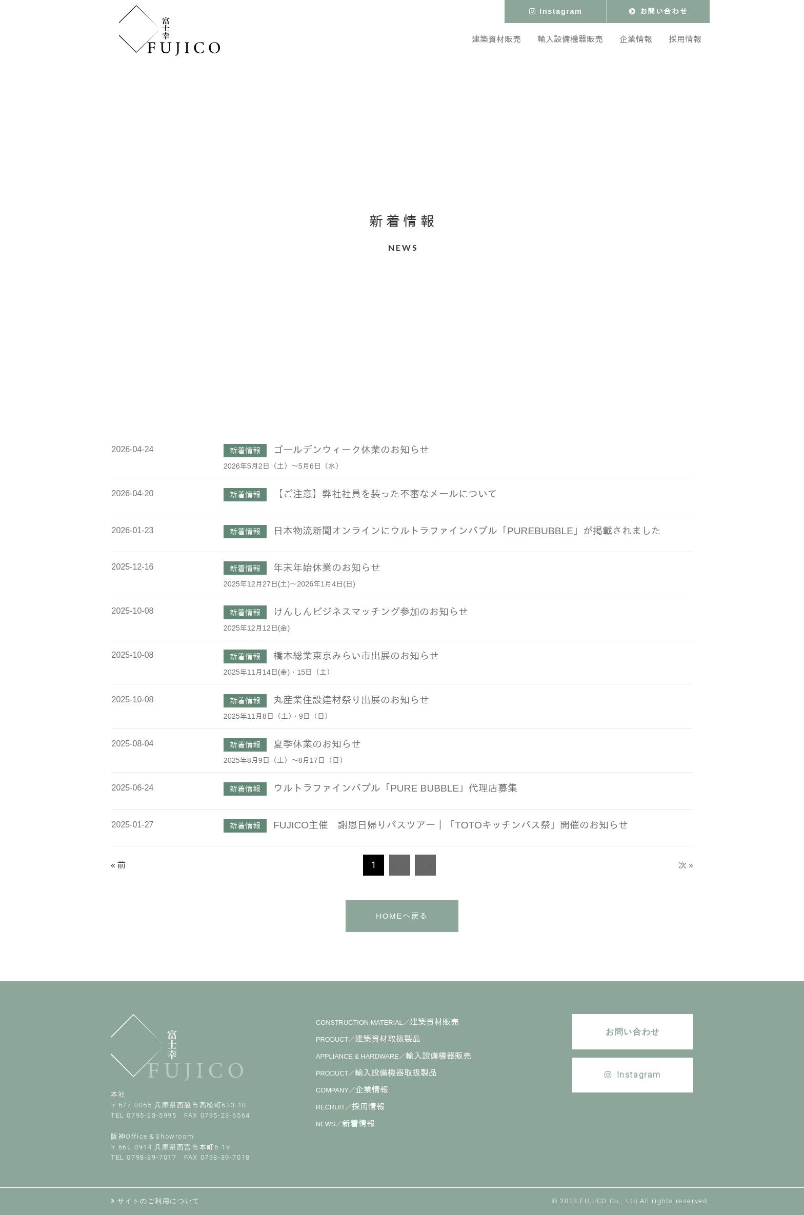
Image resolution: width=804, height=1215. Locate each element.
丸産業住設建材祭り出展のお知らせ (351, 700)
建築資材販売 (387, 1022)
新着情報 (345, 1123)
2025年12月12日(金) (257, 628)
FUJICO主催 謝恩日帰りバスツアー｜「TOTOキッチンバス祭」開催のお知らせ (450, 825)
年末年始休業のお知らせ (326, 567)
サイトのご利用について (158, 1201)
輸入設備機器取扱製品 (376, 1072)
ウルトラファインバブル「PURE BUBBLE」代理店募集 (395, 788)
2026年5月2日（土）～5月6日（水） (283, 466)
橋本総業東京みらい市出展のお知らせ (356, 656)
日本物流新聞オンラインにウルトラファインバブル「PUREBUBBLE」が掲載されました (467, 530)
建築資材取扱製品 (368, 1039)
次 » (685, 865)
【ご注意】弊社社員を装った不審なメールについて (385, 494)
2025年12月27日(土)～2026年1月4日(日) (289, 584)
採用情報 (350, 1106)
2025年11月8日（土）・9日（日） (278, 716)
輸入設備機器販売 (393, 1055)
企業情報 (352, 1089)
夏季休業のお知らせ (317, 744)
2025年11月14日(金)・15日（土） (279, 672)
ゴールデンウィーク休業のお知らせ (351, 449)
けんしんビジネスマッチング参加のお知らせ (370, 611)
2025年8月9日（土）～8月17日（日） (285, 760)
